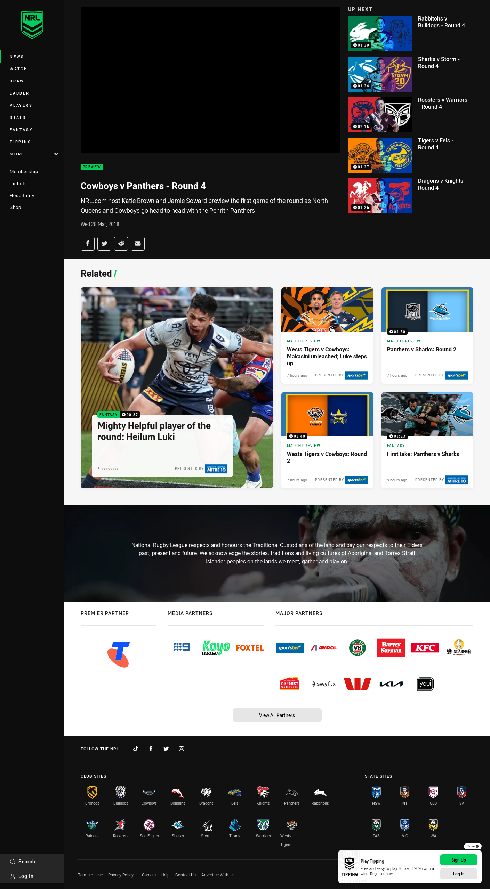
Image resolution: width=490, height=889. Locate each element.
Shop (15, 207)
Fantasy (21, 129)
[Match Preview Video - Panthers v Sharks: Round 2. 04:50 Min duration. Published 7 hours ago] (427, 335)
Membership (24, 171)
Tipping (20, 141)
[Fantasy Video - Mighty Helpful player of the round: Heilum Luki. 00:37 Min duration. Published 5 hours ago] (177, 387)
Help (165, 875)
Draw (17, 80)
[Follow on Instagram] (181, 748)
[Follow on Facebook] (151, 748)
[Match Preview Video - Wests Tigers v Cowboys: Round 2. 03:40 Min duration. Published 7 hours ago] (327, 440)
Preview (92, 167)
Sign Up (458, 860)
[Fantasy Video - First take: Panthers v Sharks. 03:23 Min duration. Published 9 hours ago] (427, 440)
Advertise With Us (217, 875)
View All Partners (277, 715)
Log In (22, 876)
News (17, 56)
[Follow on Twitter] (166, 748)
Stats (18, 117)
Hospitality (22, 195)
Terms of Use (90, 875)
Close (473, 846)
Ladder (20, 93)
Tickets (18, 183)
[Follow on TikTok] (135, 748)
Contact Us (185, 875)
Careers (149, 875)
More (34, 153)
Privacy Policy (121, 875)
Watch (19, 68)
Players (21, 105)
